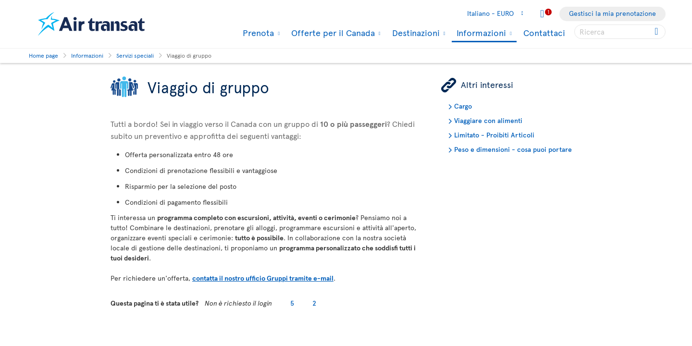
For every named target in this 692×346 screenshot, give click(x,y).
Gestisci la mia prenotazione (612, 13)
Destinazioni (414, 33)
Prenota (257, 33)
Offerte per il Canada (331, 33)
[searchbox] (620, 32)
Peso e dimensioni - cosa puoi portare (513, 149)
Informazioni (480, 33)
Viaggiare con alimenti (488, 120)
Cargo (463, 106)
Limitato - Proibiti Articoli (494, 134)
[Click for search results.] (657, 32)
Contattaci (544, 32)
